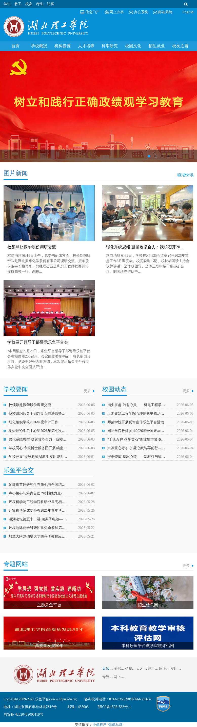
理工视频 (155, 669)
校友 (28, 4)
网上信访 (121, 677)
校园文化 (133, 46)
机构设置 (62, 46)
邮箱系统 (165, 12)
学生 (7, 4)
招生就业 (157, 46)
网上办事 (117, 12)
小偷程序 (99, 724)
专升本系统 (111, 677)
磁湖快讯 (185, 175)
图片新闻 (16, 173)
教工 (18, 4)
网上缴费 (166, 669)
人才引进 (143, 669)
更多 (87, 391)
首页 (15, 46)
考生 (39, 4)
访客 (50, 4)
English (188, 12)
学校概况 (39, 46)
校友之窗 (180, 46)
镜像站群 (115, 724)
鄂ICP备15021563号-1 (114, 707)
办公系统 (141, 12)
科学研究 (110, 46)
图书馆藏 (121, 669)
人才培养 (86, 46)
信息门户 (92, 12)
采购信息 (109, 669)
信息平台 (132, 669)
